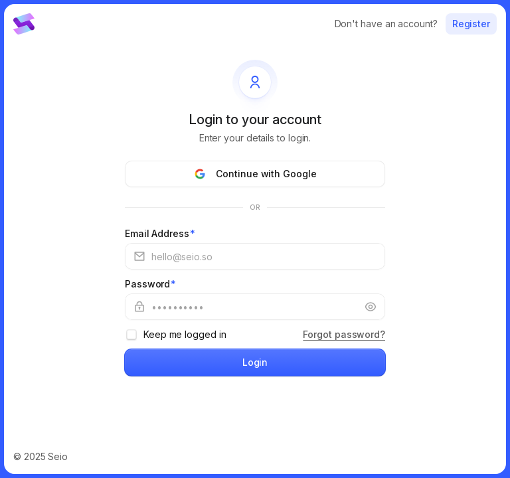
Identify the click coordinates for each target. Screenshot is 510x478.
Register (471, 23)
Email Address (160, 233)
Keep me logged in (184, 334)
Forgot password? (344, 334)
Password (150, 284)
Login (255, 362)
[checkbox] (131, 334)
